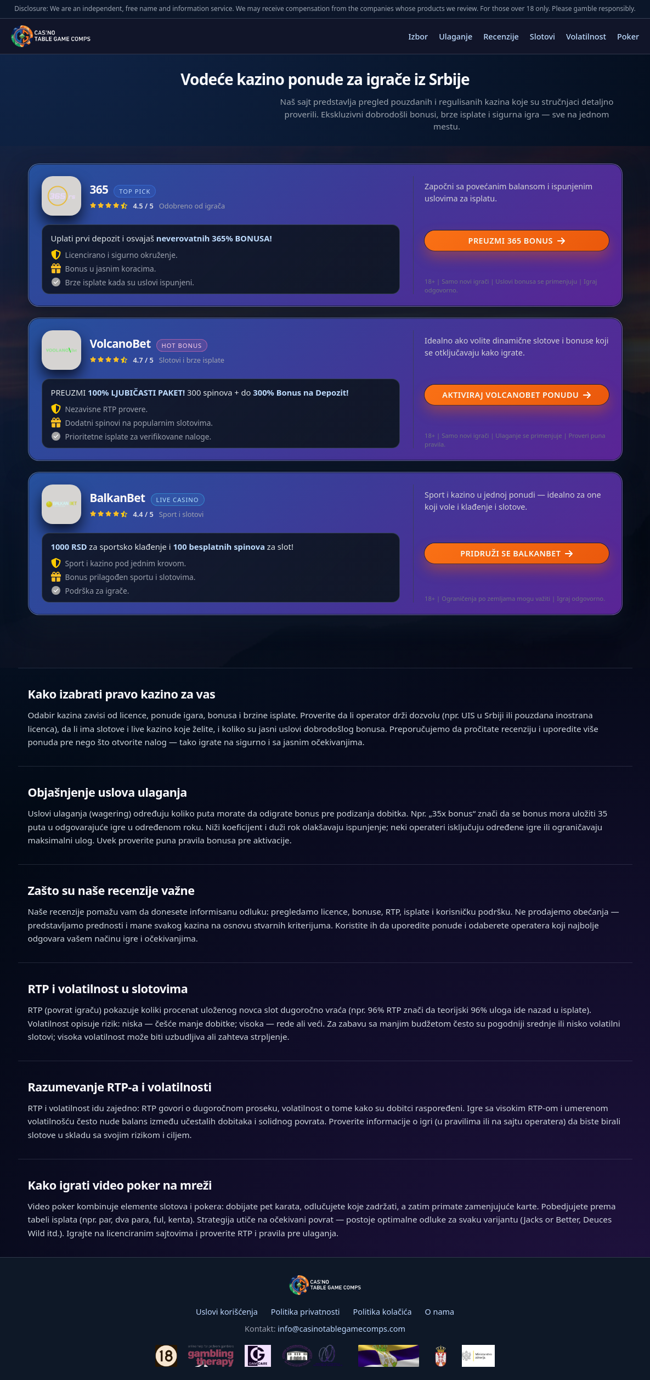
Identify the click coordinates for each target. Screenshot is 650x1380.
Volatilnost (586, 36)
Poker (628, 36)
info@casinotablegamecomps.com (341, 1328)
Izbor (418, 36)
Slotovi (542, 36)
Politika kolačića (382, 1311)
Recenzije (501, 36)
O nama (439, 1311)
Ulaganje (455, 36)
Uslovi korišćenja (227, 1311)
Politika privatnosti (305, 1311)
